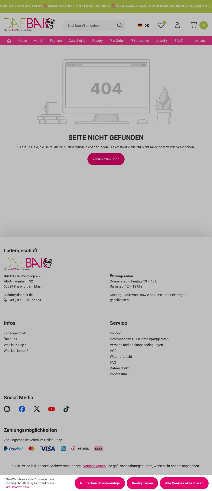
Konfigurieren (142, 483)
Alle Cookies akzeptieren (184, 483)
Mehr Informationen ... (18, 487)
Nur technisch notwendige (100, 483)
